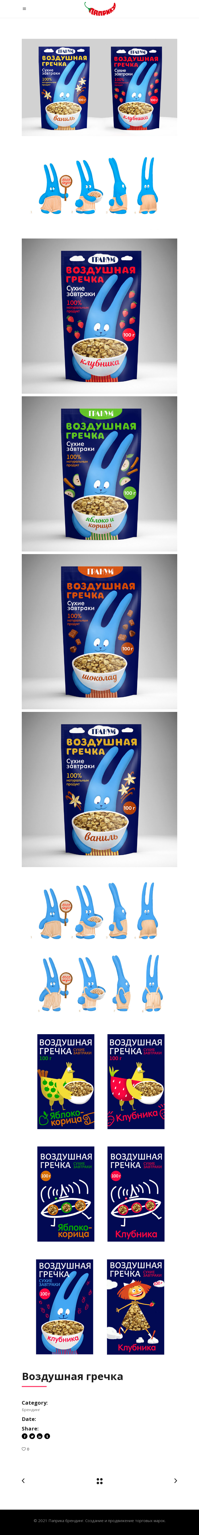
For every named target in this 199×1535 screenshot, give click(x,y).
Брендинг (31, 1409)
